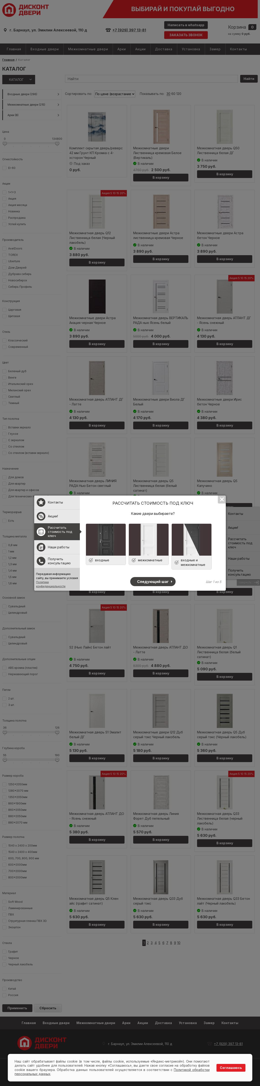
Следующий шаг (153, 581)
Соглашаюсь (231, 1068)
